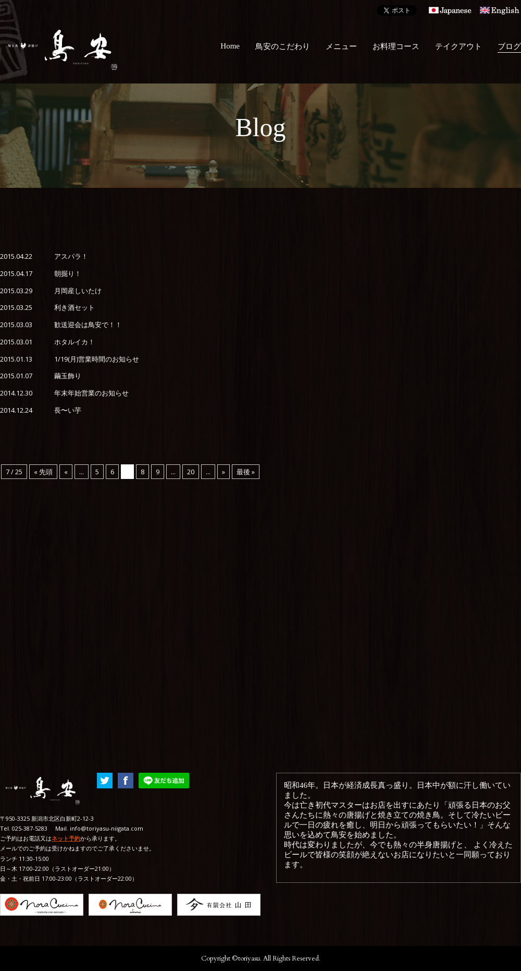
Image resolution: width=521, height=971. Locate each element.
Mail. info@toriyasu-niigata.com (99, 828)
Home (230, 46)
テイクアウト (458, 46)
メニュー (341, 46)
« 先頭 (43, 471)
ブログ (509, 46)
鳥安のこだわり (282, 46)
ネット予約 (66, 838)
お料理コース (396, 46)
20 (190, 471)
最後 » (246, 471)
